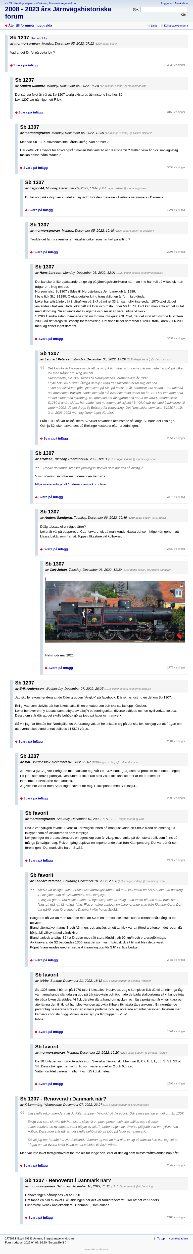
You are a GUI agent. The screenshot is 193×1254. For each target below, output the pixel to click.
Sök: (136, 9)
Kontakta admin (178, 1238)
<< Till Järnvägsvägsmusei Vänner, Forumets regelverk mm (41, 3)
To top (161, 1238)
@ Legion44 (146, 230)
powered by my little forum (96, 1249)
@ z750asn (159, 517)
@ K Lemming (144, 1186)
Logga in (166, 3)
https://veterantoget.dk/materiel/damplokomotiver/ (71, 484)
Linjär (154, 25)
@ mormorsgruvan (135, 85)
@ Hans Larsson (161, 359)
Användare (181, 3)
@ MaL (140, 818)
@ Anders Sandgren (159, 569)
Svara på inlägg (25, 65)
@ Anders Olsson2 (140, 132)
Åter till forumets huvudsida (30, 25)
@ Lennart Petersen (140, 980)
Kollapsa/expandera (176, 25)
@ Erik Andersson (127, 762)
